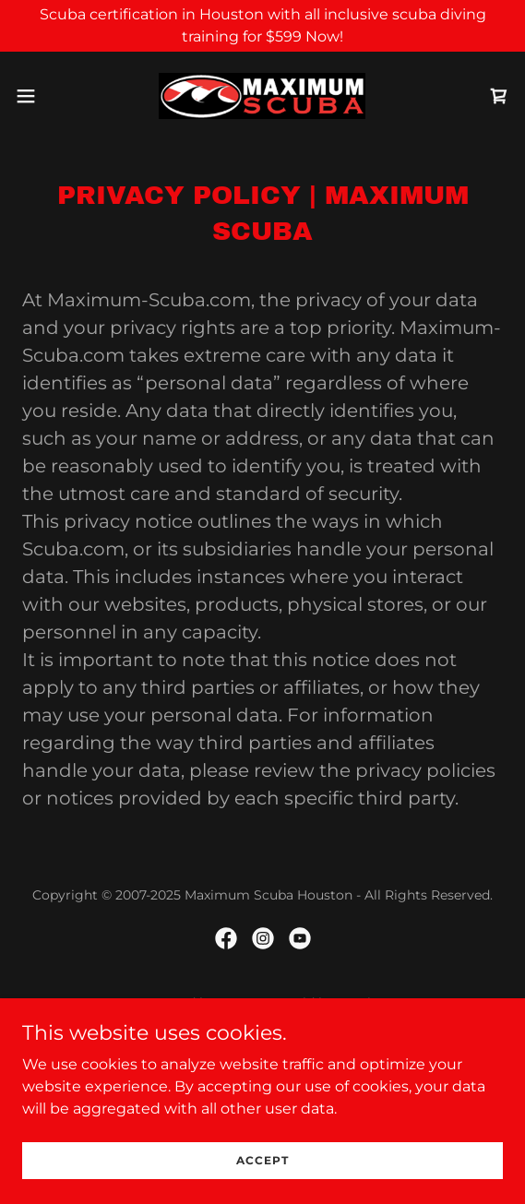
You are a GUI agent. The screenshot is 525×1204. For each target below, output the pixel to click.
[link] (262, 96)
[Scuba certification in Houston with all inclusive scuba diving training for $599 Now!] (262, 26)
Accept (262, 1160)
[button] (45, 95)
